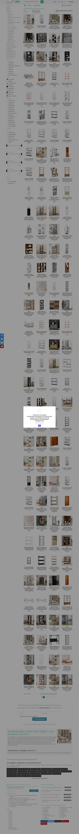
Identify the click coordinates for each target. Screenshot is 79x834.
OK (39, 425)
